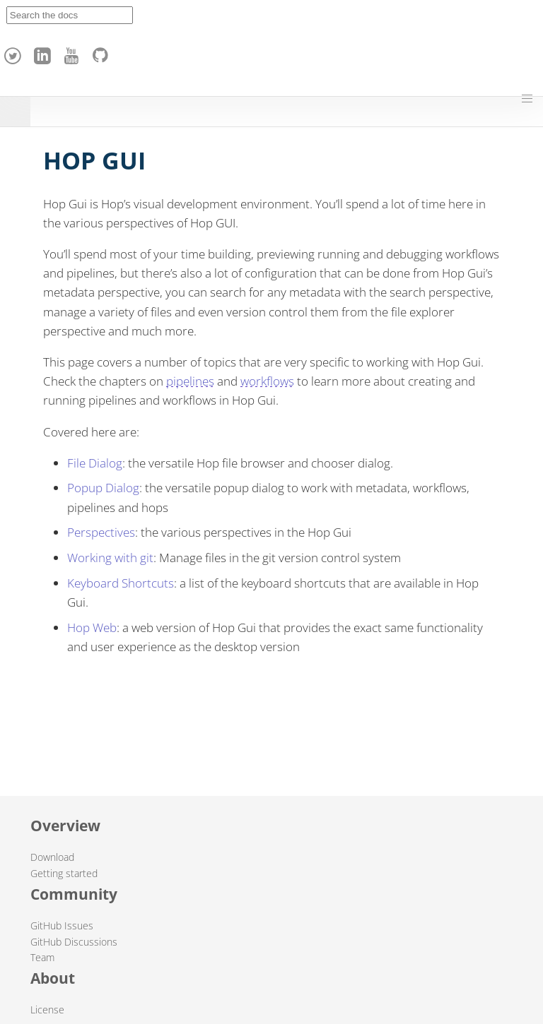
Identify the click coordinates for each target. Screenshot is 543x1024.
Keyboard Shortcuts (120, 583)
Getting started (64, 873)
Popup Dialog (103, 488)
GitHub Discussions (73, 941)
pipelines (190, 381)
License (47, 1009)
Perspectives (101, 532)
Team (42, 957)
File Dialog (94, 463)
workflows (267, 381)
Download (52, 857)
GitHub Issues (61, 925)
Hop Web (92, 627)
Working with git (110, 557)
